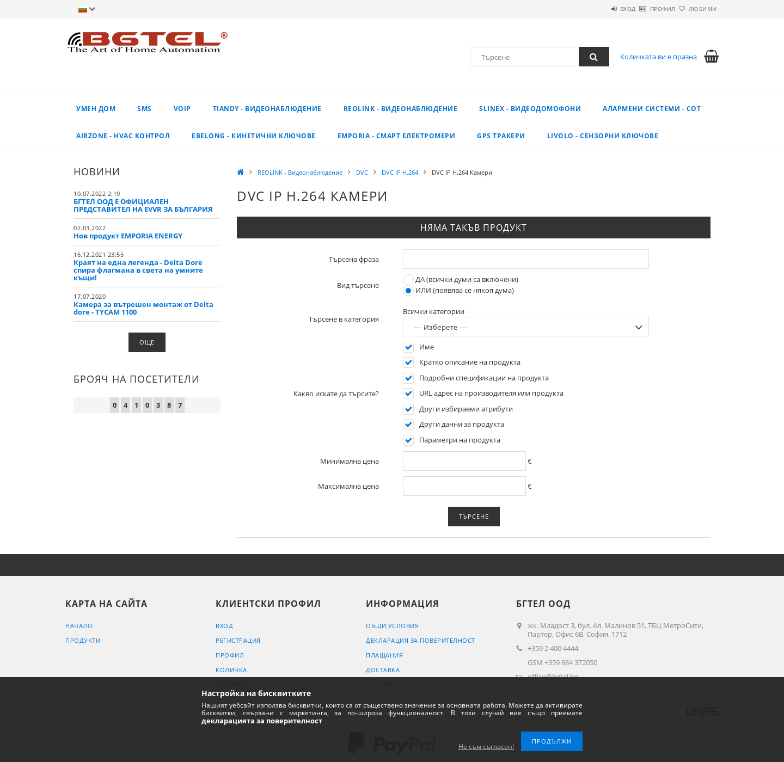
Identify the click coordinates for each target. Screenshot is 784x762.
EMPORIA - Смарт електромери (397, 135)
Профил (644, 9)
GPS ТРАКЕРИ (501, 135)
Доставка (383, 670)
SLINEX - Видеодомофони (530, 108)
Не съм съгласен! (486, 746)
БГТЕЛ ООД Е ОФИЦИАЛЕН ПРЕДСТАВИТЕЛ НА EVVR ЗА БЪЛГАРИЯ (143, 205)
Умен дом (95, 108)
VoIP (182, 108)
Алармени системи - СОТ (652, 108)
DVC (362, 172)
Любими (696, 9)
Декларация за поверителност (420, 640)
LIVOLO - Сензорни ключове (603, 135)
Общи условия (392, 626)
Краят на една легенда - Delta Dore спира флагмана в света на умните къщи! (138, 270)
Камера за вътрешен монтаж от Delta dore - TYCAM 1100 (143, 308)
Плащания (384, 655)
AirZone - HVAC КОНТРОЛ (123, 135)
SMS (144, 108)
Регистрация (238, 640)
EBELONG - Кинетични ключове (254, 135)
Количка (231, 670)
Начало (79, 626)
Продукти (82, 640)
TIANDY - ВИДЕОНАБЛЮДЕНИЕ (267, 108)
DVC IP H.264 (400, 172)
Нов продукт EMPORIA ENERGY (128, 235)
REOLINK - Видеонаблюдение (401, 108)
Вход (596, 9)
